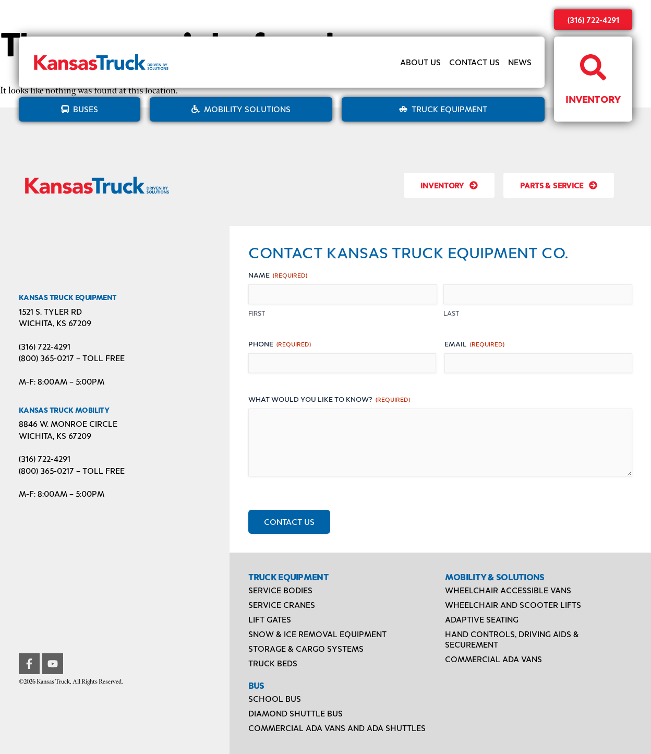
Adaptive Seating (482, 619)
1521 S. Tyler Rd (50, 311)
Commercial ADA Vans (493, 659)
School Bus (274, 698)
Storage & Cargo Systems (306, 648)
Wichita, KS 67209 (55, 323)
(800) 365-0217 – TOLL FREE (72, 358)
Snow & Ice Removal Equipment (317, 634)
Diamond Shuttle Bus (295, 713)
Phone (279, 344)
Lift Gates (269, 619)
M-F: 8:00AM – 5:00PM (61, 381)
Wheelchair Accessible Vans (508, 590)
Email (474, 344)
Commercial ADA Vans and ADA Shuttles (337, 728)
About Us (420, 61)
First (257, 313)
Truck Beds (272, 663)
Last (451, 313)
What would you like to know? (329, 399)
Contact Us (474, 61)
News (520, 61)
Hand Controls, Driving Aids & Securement (512, 639)
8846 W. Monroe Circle (68, 423)
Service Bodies (280, 590)
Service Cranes (281, 605)
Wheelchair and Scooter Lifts (513, 605)
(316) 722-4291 (593, 20)
